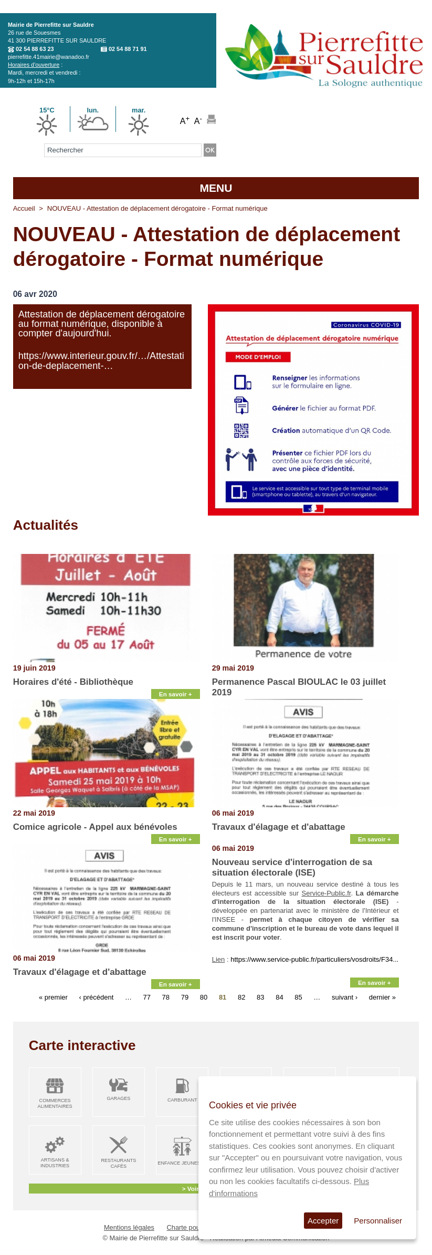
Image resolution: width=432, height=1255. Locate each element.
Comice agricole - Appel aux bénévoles (95, 827)
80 (203, 997)
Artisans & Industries (54, 1162)
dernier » (382, 997)
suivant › (344, 997)
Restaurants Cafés (118, 1163)
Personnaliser (378, 1220)
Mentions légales (129, 1227)
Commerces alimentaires (55, 1103)
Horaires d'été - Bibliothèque (73, 682)
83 (260, 997)
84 (279, 997)
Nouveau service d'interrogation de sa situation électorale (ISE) (292, 867)
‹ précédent (96, 997)
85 (298, 997)
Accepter (323, 1220)
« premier (53, 997)
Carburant (182, 1100)
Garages (118, 1098)
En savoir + (175, 694)
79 (184, 997)
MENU (215, 188)
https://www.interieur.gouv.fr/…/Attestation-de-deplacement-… (101, 361)
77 (147, 997)
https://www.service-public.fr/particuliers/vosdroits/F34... (314, 959)
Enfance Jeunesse (182, 1163)
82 (241, 997)
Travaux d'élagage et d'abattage (278, 827)
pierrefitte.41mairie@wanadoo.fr (48, 57)
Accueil (24, 208)
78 (166, 997)
